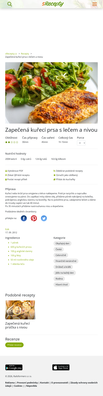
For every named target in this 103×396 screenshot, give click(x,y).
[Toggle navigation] (95, 4)
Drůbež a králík (63, 266)
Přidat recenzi (14, 344)
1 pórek (14, 242)
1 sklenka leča (17, 264)
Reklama (10, 382)
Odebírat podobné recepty (69, 170)
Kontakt (44, 382)
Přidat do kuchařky (65, 179)
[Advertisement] (51, 28)
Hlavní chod (62, 284)
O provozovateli (59, 382)
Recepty (25, 53)
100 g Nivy (16, 255)
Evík (7, 229)
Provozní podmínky (27, 382)
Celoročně (61, 255)
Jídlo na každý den (65, 272)
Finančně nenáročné (66, 261)
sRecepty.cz (11, 53)
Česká (59, 249)
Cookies (18, 385)
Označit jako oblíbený (67, 175)
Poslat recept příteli (17, 179)
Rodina (59, 278)
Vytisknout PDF (15, 170)
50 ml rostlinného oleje (22, 259)
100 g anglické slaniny (21, 251)
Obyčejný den (62, 243)
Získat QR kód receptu (19, 175)
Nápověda (31, 385)
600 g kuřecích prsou (21, 246)
